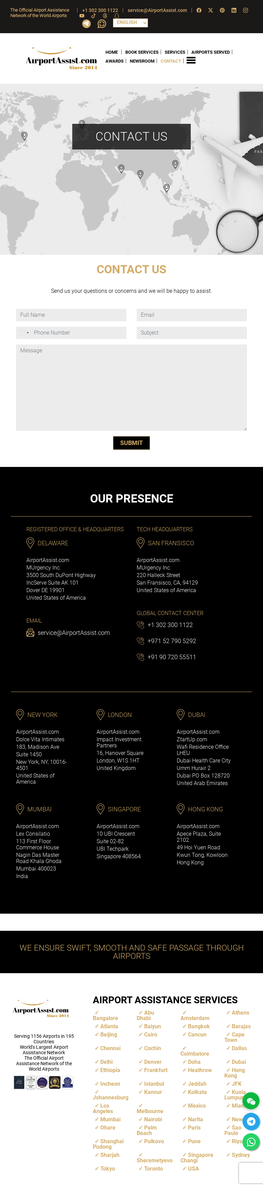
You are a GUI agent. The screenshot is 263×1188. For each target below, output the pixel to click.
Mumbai (110, 1119)
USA (193, 1168)
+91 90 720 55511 (172, 657)
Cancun (197, 1034)
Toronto (153, 1168)
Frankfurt (155, 1070)
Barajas (241, 1026)
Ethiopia (110, 1070)
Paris (194, 1127)
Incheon (110, 1084)
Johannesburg (110, 1097)
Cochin (152, 1048)
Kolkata (197, 1092)
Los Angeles (103, 1108)
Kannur (153, 1092)
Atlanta (109, 1026)
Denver (153, 1062)
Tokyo (107, 1168)
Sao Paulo (232, 1130)
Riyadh (240, 1141)
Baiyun (152, 1026)
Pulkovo (154, 1141)
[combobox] (24, 333)
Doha (194, 1062)
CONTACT (171, 61)
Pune (194, 1141)
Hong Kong (234, 1073)
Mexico (197, 1105)
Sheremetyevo (155, 1160)
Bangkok (199, 1026)
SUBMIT (131, 442)
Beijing (108, 1034)
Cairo (150, 1034)
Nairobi (153, 1119)
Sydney (241, 1155)
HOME (111, 52)
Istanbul (154, 1084)
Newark (241, 1119)
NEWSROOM (142, 61)
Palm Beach (147, 1130)
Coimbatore (194, 1053)
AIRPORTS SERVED (210, 52)
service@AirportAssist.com (157, 10)
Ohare (107, 1127)
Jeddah (197, 1084)
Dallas (239, 1048)
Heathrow (200, 1070)
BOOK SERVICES (142, 52)
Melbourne (150, 1111)
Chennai (110, 1048)
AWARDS (114, 61)
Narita (195, 1119)
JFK (236, 1084)
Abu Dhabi (145, 1015)
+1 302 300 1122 (100, 10)
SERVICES (175, 52)
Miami (239, 1105)
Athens (240, 1012)
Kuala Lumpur (235, 1095)
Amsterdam (195, 1018)
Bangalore (105, 1018)
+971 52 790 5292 (172, 640)
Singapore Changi (196, 1158)
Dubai (239, 1062)
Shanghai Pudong (108, 1144)
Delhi (106, 1062)
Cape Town (234, 1037)
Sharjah (110, 1155)
